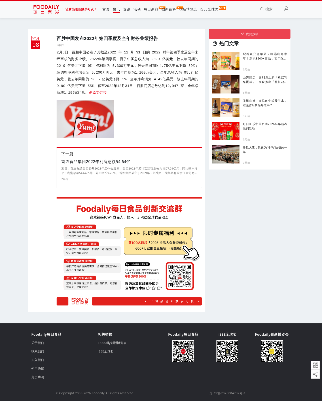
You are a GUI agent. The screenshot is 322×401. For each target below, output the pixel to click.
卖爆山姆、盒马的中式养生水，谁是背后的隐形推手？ (265, 103)
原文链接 (98, 93)
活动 (137, 9)
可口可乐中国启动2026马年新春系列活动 (265, 126)
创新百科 (168, 9)
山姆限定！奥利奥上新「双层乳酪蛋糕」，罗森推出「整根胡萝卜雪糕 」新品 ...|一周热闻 (265, 79)
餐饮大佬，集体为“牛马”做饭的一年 (265, 149)
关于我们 (37, 343)
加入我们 (37, 360)
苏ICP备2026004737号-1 (228, 393)
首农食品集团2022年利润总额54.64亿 (95, 161)
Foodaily (98, 393)
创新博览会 (188, 9)
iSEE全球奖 (209, 9)
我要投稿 (249, 34)
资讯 (126, 9)
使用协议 (37, 368)
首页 (106, 9)
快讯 (116, 9)
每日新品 (151, 9)
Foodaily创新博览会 (112, 343)
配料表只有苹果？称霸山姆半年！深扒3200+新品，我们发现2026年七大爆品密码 (265, 56)
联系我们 (37, 351)
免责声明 (37, 377)
